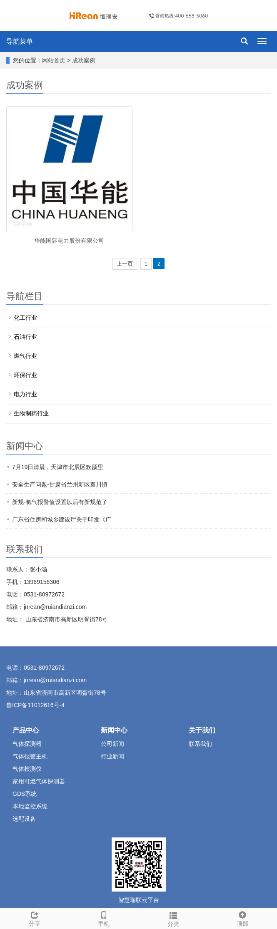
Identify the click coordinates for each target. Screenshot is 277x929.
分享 (34, 918)
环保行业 (25, 375)
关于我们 (202, 730)
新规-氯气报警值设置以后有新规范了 (59, 502)
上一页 (125, 264)
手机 (103, 918)
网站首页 (53, 60)
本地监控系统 (29, 806)
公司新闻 (112, 743)
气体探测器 (27, 743)
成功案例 (83, 60)
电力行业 (25, 394)
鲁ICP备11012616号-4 (35, 705)
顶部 (242, 918)
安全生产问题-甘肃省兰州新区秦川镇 (59, 484)
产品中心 (25, 730)
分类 (173, 918)
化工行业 (25, 317)
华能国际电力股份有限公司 (69, 240)
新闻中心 (114, 730)
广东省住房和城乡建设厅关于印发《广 (61, 519)
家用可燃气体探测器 (38, 781)
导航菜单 (19, 41)
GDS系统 (24, 793)
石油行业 (25, 336)
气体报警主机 (29, 756)
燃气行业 (25, 356)
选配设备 (24, 818)
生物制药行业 (31, 413)
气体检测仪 (27, 768)
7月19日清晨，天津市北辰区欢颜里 (57, 467)
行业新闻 (112, 756)
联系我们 (200, 743)
